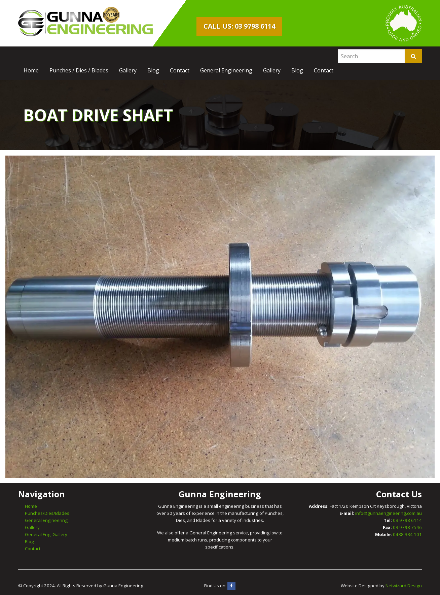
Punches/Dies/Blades (47, 513)
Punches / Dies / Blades (78, 70)
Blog (153, 70)
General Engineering (226, 70)
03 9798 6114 (407, 520)
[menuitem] (31, 70)
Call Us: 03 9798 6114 (239, 26)
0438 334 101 (407, 534)
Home (31, 70)
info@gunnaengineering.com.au (388, 513)
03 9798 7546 (407, 527)
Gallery (128, 70)
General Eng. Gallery (46, 534)
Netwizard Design (404, 586)
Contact (179, 70)
